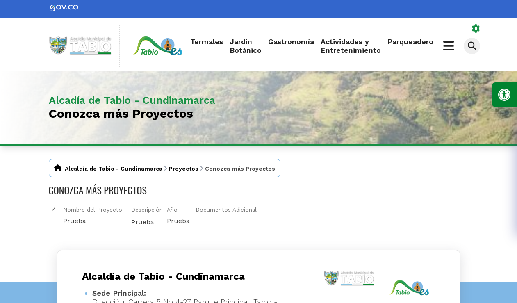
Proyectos (183, 168)
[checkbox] (54, 209)
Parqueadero (410, 41)
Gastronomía (291, 41)
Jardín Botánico (246, 46)
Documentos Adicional (226, 209)
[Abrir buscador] (472, 46)
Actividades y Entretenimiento (351, 46)
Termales (206, 41)
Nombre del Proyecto (92, 209)
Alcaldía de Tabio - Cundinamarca (113, 168)
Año (172, 209)
